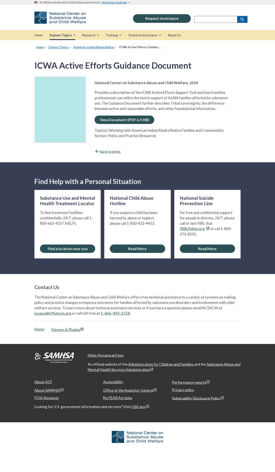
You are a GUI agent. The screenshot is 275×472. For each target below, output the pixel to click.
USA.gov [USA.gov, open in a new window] (138, 406)
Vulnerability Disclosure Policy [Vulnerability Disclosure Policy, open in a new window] (196, 398)
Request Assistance (162, 18)
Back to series (108, 151)
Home (39, 329)
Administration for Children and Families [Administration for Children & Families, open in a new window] (161, 364)
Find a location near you (68, 248)
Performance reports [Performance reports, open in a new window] (189, 382)
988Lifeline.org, (192, 228)
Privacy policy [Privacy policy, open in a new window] (183, 390)
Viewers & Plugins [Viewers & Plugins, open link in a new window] (65, 329)
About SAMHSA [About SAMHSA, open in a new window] (47, 390)
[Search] (242, 19)
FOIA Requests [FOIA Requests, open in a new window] (46, 398)
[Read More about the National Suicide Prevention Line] (207, 249)
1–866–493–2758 (115, 313)
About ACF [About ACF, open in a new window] (43, 382)
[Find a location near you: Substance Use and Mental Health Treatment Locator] (67, 249)
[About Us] (174, 35)
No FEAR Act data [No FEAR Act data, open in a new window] (117, 398)
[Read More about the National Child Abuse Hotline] (137, 249)
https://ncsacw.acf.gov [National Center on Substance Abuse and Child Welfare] (106, 355)
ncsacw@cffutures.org (52, 313)
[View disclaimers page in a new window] (208, 228)
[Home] (38, 35)
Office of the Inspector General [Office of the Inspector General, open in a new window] (128, 390)
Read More (137, 248)
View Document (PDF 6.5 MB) (124, 120)
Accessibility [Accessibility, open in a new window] (113, 382)
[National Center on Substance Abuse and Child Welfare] (60, 20)
